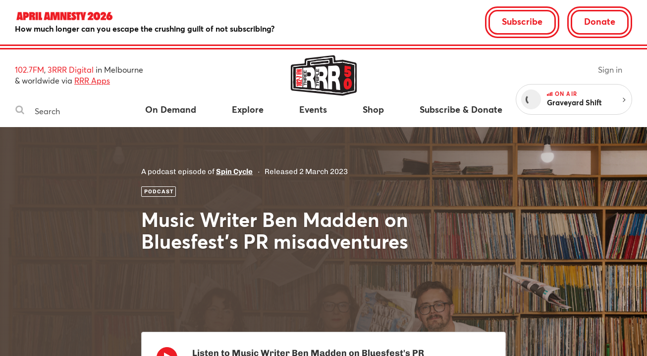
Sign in (610, 69)
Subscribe (522, 21)
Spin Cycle (234, 171)
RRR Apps (92, 80)
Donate (599, 21)
